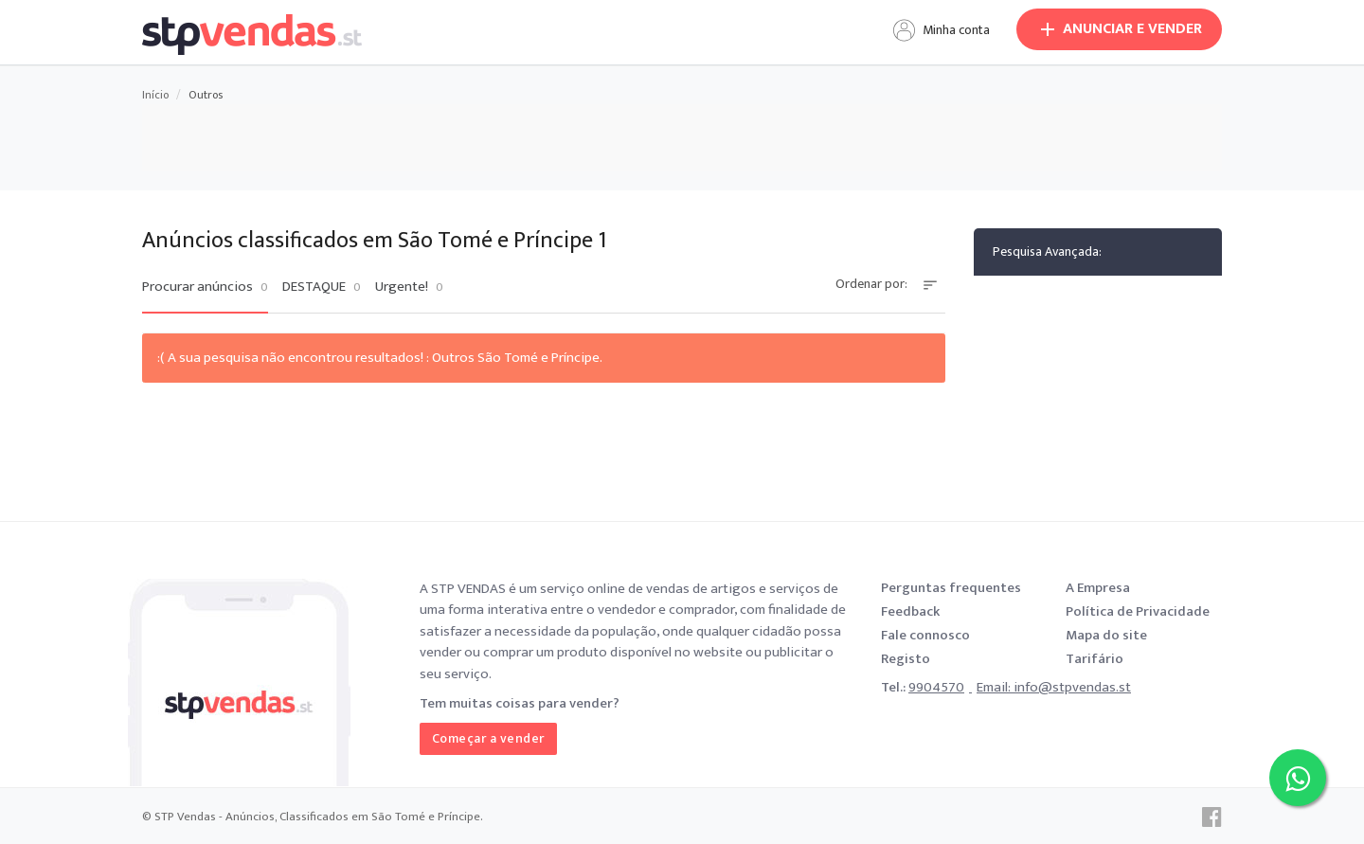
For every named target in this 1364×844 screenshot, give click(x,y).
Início (155, 94)
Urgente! (409, 287)
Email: (995, 687)
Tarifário (1094, 659)
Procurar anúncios (205, 287)
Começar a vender (488, 738)
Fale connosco (925, 635)
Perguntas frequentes (951, 588)
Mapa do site (1106, 635)
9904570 (936, 687)
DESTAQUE (321, 287)
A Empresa (1098, 588)
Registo (905, 659)
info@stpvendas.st (1072, 687)
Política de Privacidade (1138, 611)
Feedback (910, 611)
